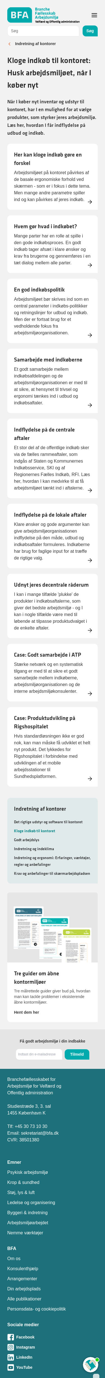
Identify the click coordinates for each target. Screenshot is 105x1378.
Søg (90, 31)
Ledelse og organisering (31, 1202)
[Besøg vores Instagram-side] (52, 1347)
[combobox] (43, 30)
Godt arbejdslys (26, 839)
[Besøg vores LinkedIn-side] (52, 1357)
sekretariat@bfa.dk (40, 1133)
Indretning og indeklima (34, 848)
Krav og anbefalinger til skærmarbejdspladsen (52, 873)
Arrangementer (22, 1278)
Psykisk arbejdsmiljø (27, 1172)
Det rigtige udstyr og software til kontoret (48, 821)
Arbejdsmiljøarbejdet (27, 1222)
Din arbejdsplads (24, 1288)
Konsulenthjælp (22, 1268)
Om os (13, 1258)
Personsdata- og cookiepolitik (36, 1309)
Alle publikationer (24, 1299)
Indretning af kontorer (35, 43)
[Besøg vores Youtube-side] (52, 1367)
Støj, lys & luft (21, 1192)
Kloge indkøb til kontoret (34, 830)
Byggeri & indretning (27, 1212)
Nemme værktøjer (25, 1232)
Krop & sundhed (23, 1182)
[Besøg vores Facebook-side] (52, 1337)
